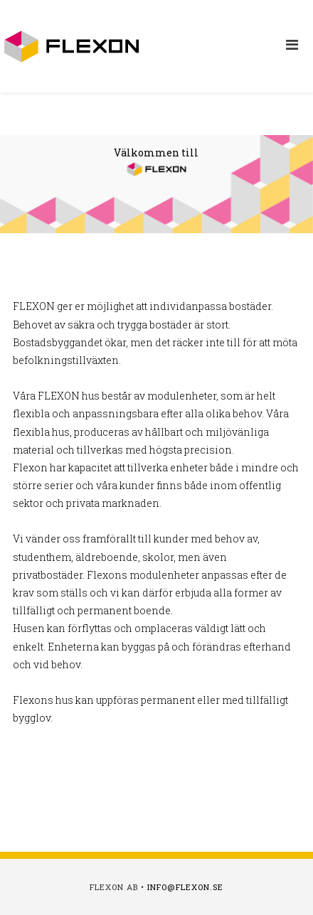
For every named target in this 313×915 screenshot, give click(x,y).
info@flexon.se (185, 887)
